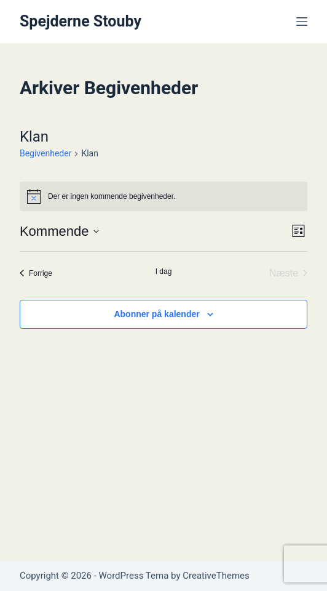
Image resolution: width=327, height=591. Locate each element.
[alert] (163, 196)
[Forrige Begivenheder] (36, 273)
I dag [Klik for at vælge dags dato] (164, 271)
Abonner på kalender (156, 314)
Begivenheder (45, 153)
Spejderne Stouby (80, 21)
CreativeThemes (216, 575)
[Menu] (301, 21)
